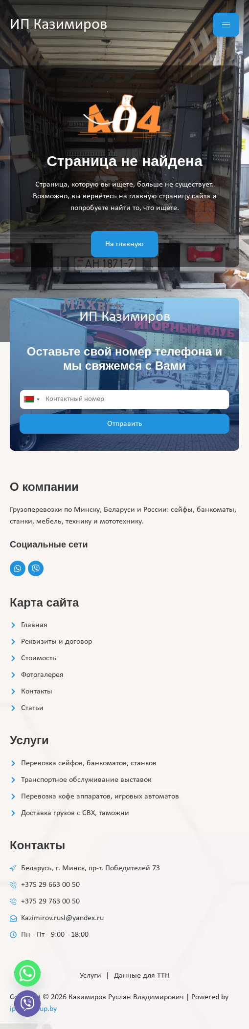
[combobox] (31, 399)
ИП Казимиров (58, 25)
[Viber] (27, 1003)
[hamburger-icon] (226, 25)
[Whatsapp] (27, 973)
